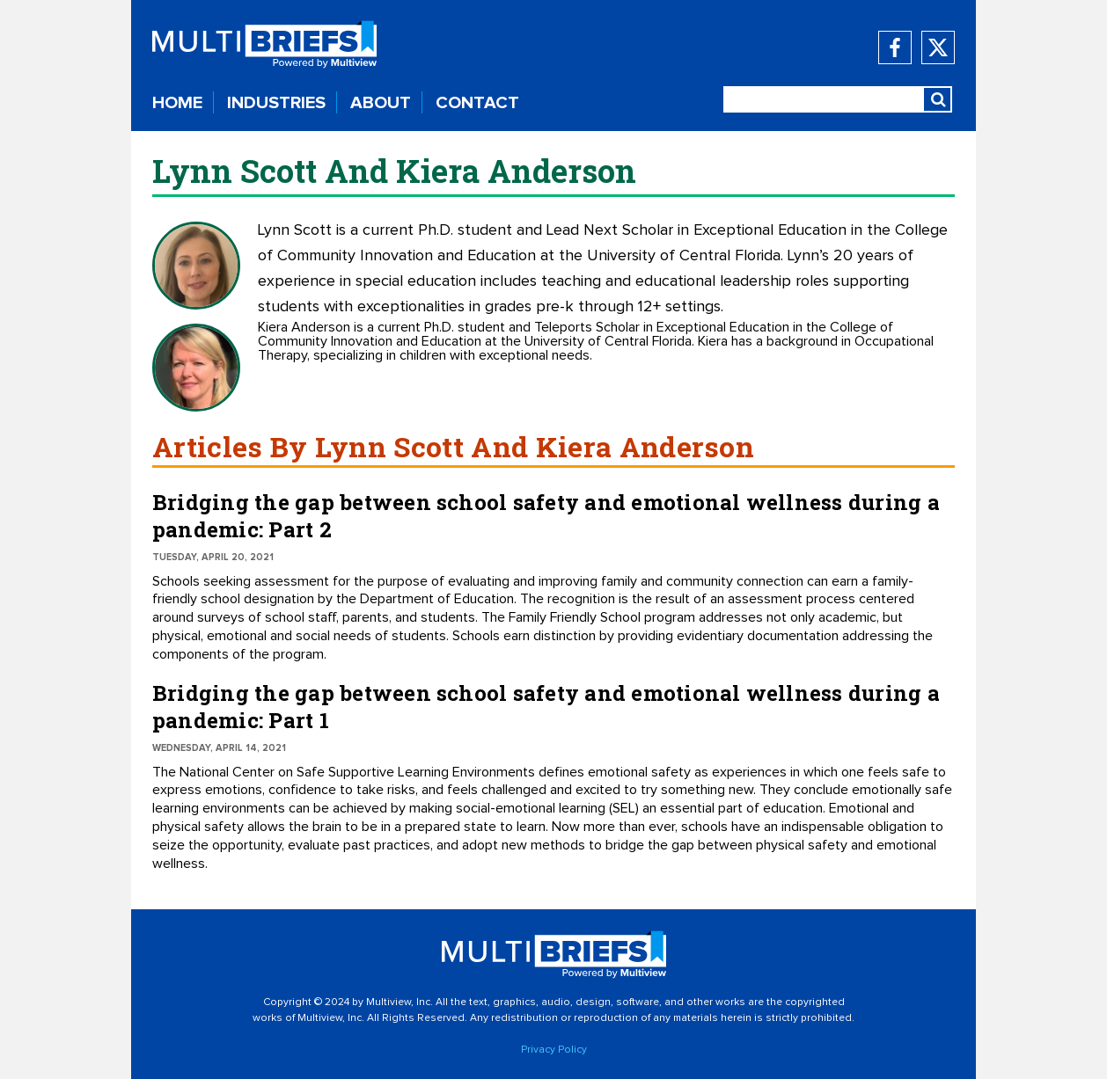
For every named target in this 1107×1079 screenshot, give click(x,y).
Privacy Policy (554, 1050)
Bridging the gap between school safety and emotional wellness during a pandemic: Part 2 (546, 515)
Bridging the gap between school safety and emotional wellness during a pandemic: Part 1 (546, 706)
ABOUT (380, 103)
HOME (177, 103)
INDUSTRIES (276, 103)
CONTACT (477, 103)
